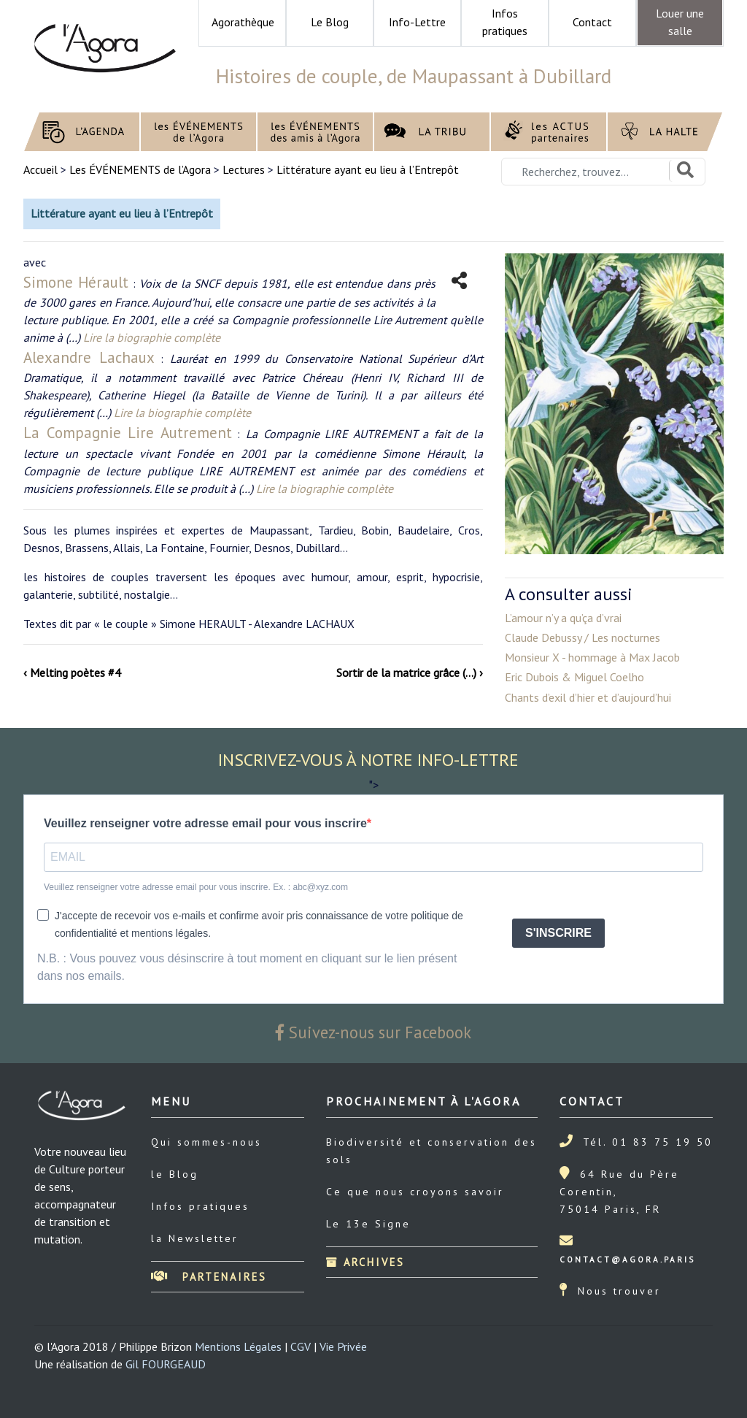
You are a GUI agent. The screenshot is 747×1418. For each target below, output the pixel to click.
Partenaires (209, 1277)
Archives (365, 1262)
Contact (592, 22)
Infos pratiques (200, 1206)
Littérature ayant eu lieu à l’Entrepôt (367, 169)
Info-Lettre (417, 22)
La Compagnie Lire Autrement (127, 432)
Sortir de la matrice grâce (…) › (409, 672)
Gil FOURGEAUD (165, 1364)
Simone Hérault (75, 282)
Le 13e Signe (368, 1223)
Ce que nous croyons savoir (415, 1191)
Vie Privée (343, 1346)
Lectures (243, 169)
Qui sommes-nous (206, 1142)
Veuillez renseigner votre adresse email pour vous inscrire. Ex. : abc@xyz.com (196, 887)
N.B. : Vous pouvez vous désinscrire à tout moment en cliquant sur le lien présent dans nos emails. (247, 967)
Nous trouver (619, 1291)
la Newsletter (195, 1238)
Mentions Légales (238, 1346)
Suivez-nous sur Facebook (373, 1032)
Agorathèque (243, 22)
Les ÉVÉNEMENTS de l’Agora (140, 169)
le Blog (174, 1174)
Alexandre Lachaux (89, 357)
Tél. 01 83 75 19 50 (648, 1142)
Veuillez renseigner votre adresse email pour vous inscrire (205, 823)
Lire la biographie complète (151, 337)
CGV (300, 1346)
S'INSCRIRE (558, 933)
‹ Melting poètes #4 (72, 672)
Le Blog (330, 22)
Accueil (42, 169)
